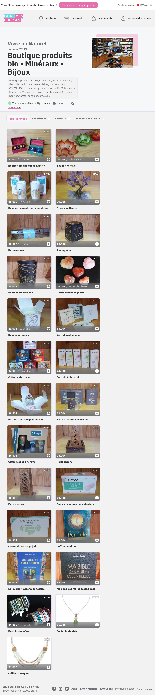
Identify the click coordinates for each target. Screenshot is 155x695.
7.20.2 (148, 688)
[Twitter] (67, 689)
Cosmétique (41, 118)
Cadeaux (63, 118)
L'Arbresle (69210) (17, 49)
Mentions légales (125, 688)
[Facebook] (54, 689)
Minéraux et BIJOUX (90, 118)
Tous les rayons (17, 118)
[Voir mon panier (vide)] (101, 18)
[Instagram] (60, 689)
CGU (139, 688)
